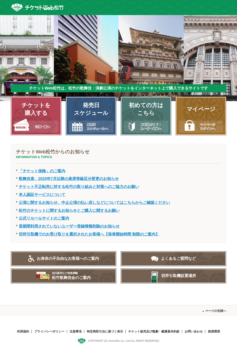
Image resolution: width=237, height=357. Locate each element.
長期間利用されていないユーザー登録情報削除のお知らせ (69, 226)
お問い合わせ (194, 331)
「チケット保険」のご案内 (42, 171)
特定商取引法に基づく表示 (105, 331)
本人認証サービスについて (42, 194)
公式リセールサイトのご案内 (44, 218)
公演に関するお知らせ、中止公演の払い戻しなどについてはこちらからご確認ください (94, 202)
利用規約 (23, 331)
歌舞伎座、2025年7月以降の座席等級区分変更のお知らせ (69, 179)
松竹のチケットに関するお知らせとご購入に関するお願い (69, 210)
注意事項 (76, 331)
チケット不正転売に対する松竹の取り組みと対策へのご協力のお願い (79, 187)
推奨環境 (214, 331)
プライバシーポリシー (49, 331)
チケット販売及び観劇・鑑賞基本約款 (153, 331)
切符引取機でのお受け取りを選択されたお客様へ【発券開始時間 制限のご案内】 (89, 234)
